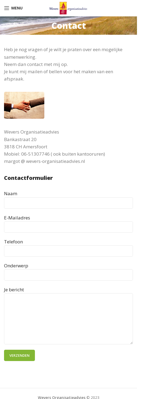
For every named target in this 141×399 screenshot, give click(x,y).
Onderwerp (68, 270)
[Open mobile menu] (13, 8)
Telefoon (68, 246)
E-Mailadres (68, 222)
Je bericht (68, 303)
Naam (68, 197)
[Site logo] (68, 8)
